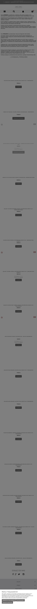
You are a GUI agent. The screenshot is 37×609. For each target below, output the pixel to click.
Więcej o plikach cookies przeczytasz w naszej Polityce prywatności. (14, 597)
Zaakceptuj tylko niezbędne (9, 600)
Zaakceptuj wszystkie (7, 602)
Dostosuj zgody (20, 600)
